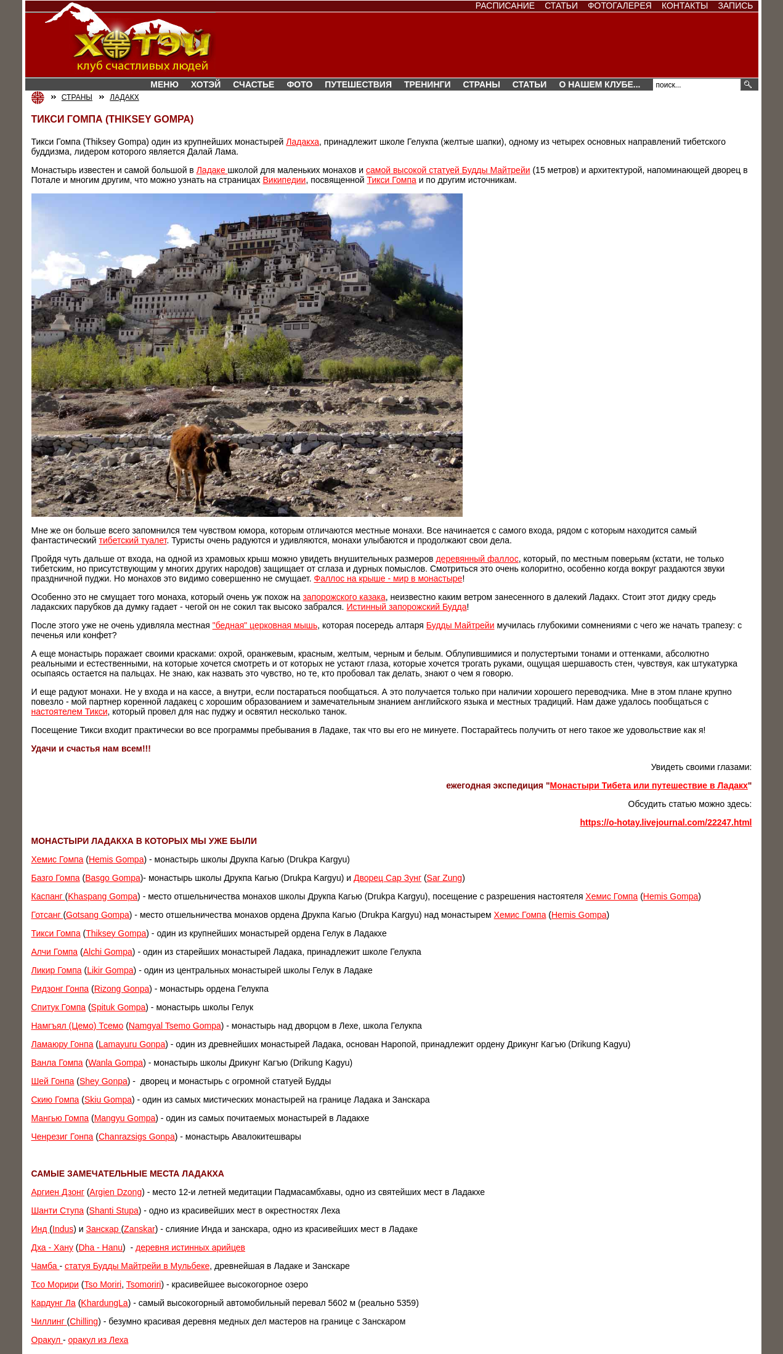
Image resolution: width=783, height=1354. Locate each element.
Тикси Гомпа (391, 180)
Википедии (284, 180)
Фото (299, 84)
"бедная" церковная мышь (265, 625)
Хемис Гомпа (57, 859)
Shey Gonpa (103, 1081)
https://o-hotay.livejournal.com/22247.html (666, 822)
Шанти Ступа (57, 1210)
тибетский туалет (133, 540)
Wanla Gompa (115, 1063)
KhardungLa (104, 1303)
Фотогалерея (620, 5)
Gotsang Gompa (97, 915)
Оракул (47, 1340)
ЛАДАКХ (124, 97)
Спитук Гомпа (58, 1007)
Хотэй (206, 84)
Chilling (84, 1321)
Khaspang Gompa (102, 896)
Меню (164, 84)
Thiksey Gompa (116, 933)
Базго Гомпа (55, 878)
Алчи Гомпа (54, 952)
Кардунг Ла (53, 1303)
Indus (62, 1229)
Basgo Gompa (112, 878)
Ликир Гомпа (56, 970)
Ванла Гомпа (57, 1063)
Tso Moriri (102, 1284)
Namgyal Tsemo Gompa (175, 1026)
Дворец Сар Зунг (387, 878)
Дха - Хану (52, 1247)
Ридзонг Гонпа (60, 989)
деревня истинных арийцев (190, 1247)
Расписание (505, 5)
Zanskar (139, 1229)
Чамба (45, 1266)
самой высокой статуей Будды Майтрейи (448, 170)
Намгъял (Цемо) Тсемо (77, 1026)
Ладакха (302, 142)
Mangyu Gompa (125, 1118)
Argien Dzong (115, 1192)
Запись (735, 5)
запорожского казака (343, 597)
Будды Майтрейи (460, 625)
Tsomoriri (143, 1284)
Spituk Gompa (118, 1007)
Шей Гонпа (53, 1081)
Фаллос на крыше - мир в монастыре (388, 578)
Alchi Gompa (107, 952)
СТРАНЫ (481, 84)
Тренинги (427, 84)
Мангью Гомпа (60, 1118)
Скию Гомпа (55, 1100)
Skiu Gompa (108, 1100)
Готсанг (47, 915)
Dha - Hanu (100, 1247)
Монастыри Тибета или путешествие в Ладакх (649, 785)
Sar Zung (445, 878)
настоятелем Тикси (69, 711)
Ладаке (212, 170)
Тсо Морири (55, 1284)
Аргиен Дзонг (57, 1192)
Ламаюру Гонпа (62, 1044)
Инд (40, 1229)
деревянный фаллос (477, 559)
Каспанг (48, 896)
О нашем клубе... (599, 84)
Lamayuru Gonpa (132, 1044)
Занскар (103, 1229)
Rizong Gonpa (122, 989)
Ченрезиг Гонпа (62, 1136)
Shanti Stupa (114, 1210)
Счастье (253, 84)
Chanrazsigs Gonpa (137, 1136)
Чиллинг (49, 1321)
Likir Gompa (110, 970)
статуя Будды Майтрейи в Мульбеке (137, 1266)
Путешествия (358, 84)
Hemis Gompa (116, 859)
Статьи (561, 5)
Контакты (685, 5)
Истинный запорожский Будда (406, 607)
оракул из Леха (98, 1340)
